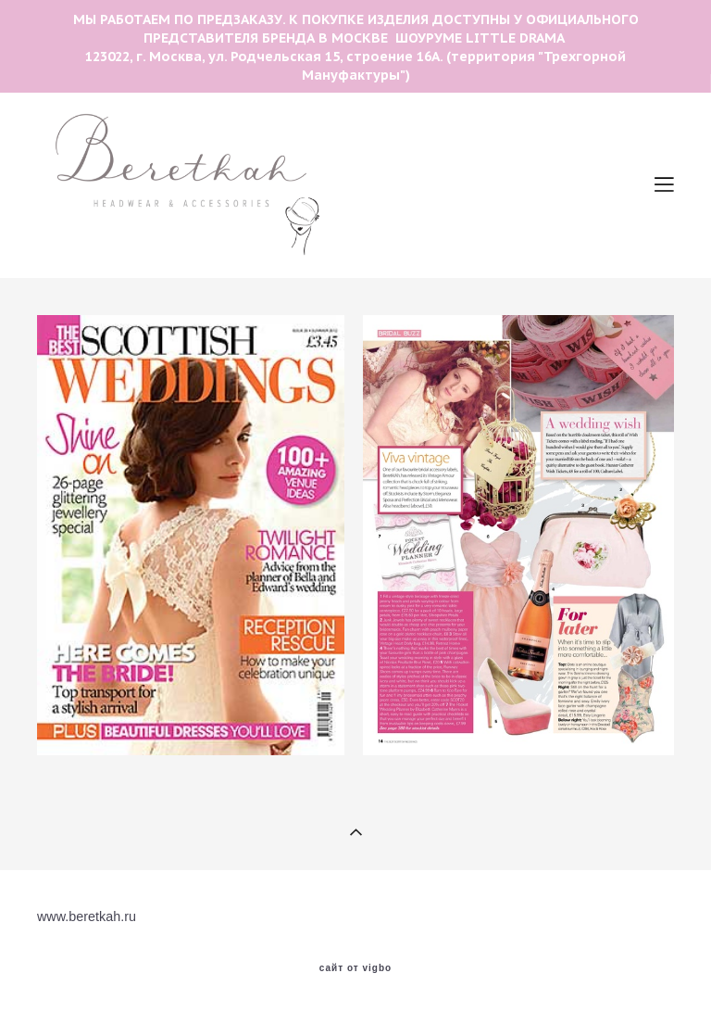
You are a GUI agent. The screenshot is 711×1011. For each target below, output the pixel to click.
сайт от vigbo (355, 968)
